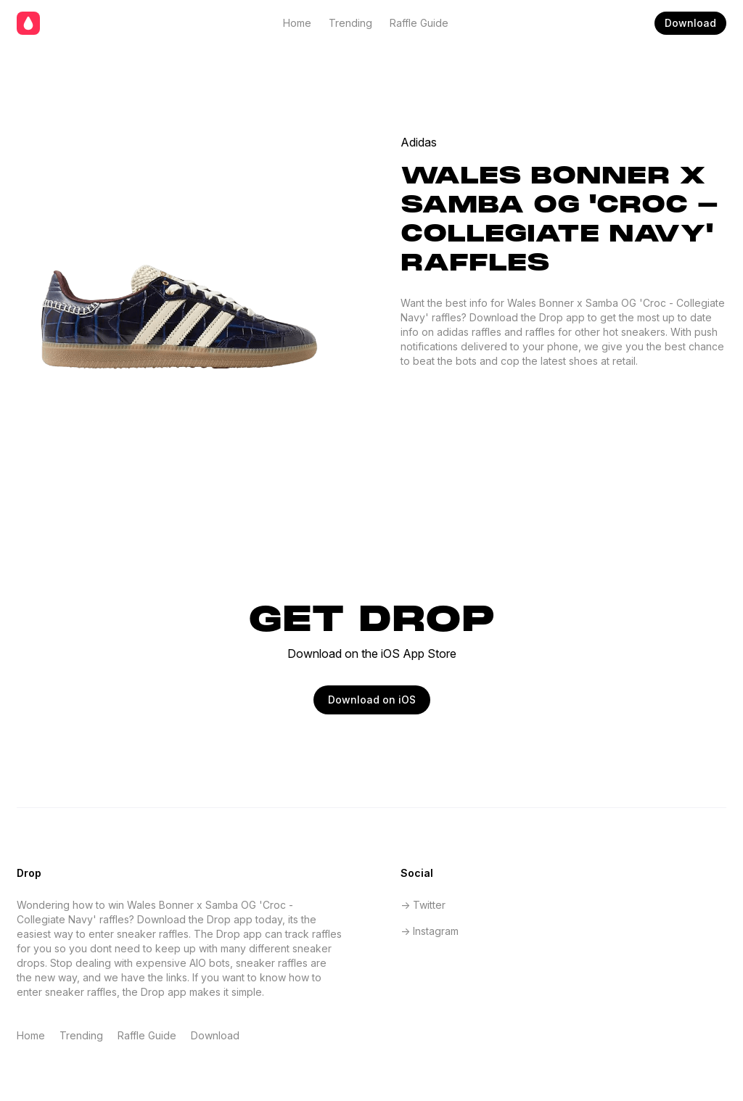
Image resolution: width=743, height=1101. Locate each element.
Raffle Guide (419, 23)
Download (690, 23)
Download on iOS (372, 699)
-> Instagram (430, 931)
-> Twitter (423, 905)
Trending (350, 23)
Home (297, 23)
